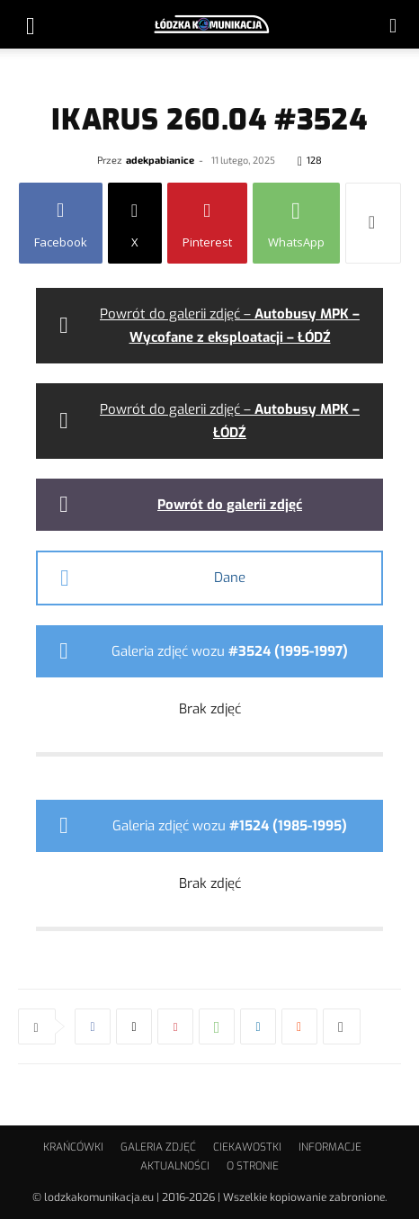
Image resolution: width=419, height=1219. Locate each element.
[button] (30, 24)
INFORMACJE (330, 1147)
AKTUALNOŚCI (175, 1166)
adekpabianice (160, 160)
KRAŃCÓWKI (73, 1147)
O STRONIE (253, 1166)
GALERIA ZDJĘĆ (158, 1147)
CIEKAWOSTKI (247, 1147)
